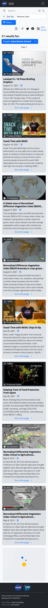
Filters (8, 22)
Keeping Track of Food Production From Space (21, 391)
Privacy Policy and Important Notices (15, 596)
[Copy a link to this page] (22, 28)
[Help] (4, 10)
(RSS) (43, 27)
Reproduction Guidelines (11, 598)
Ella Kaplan (15, 605)
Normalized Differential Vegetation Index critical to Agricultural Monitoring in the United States (22, 515)
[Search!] (43, 10)
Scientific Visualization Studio (11, 3)
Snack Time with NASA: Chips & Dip (22, 327)
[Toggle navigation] (42, 3)
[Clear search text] (39, 10)
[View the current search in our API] (16, 28)
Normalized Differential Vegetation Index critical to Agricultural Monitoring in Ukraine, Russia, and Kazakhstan (22, 453)
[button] (35, 41)
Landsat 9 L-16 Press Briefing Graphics (19, 81)
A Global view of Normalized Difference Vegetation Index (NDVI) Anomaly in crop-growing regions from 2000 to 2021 (22, 205)
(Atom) (43, 30)
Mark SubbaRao (18, 602)
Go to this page (23, 107)
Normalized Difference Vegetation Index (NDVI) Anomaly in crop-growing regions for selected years (23, 267)
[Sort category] (30, 16)
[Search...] (22, 10)
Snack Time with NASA (15, 141)
